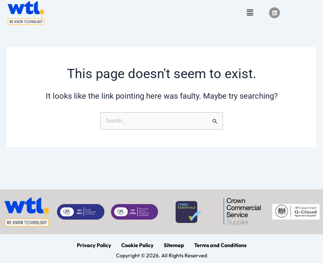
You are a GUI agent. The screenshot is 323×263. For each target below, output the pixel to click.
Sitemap (174, 245)
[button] (250, 13)
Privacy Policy (94, 245)
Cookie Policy (137, 245)
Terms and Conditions (220, 245)
